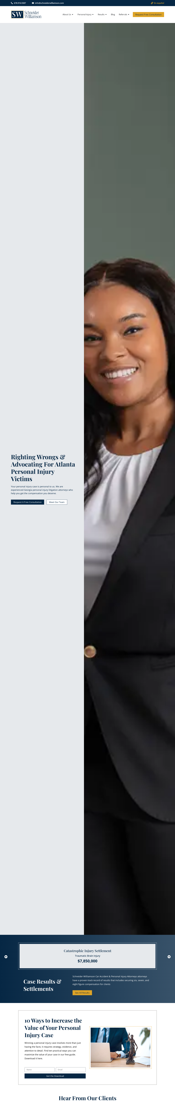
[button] (5, 956)
